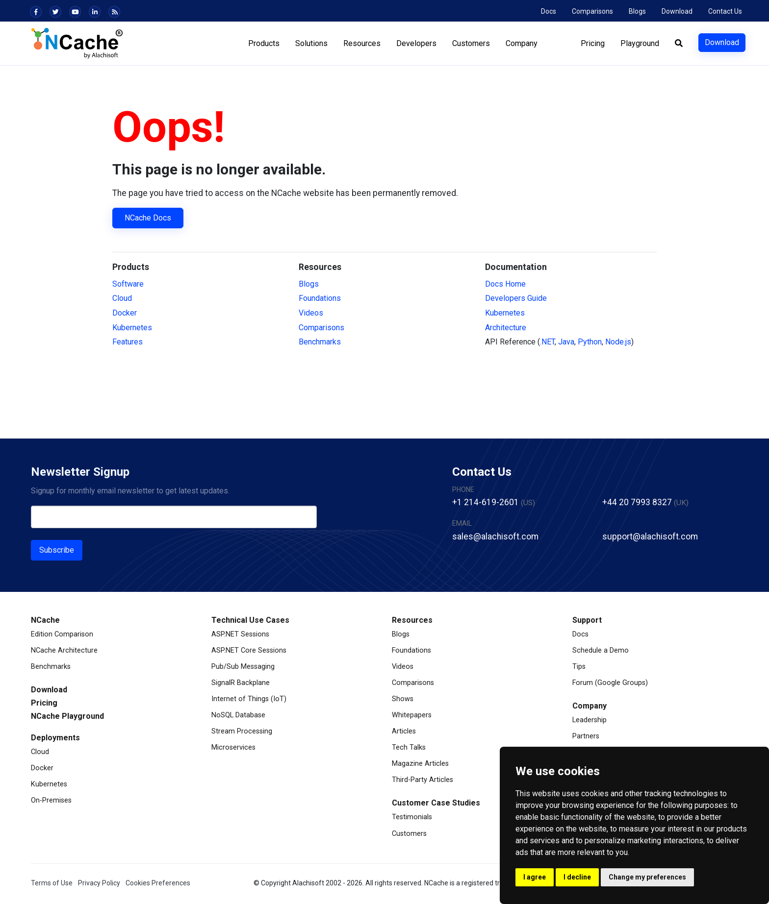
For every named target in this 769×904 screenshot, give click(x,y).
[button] (679, 43)
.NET (547, 341)
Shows (402, 699)
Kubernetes (132, 327)
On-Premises (51, 800)
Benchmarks (320, 341)
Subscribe (56, 550)
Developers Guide (516, 298)
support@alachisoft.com (650, 536)
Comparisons (592, 11)
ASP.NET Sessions (240, 634)
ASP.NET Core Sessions (248, 650)
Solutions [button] (311, 43)
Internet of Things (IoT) (248, 699)
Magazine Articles (420, 763)
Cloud (122, 298)
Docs (548, 11)
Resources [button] (362, 43)
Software (128, 284)
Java (566, 341)
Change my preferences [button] (647, 877)
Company (589, 705)
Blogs (637, 11)
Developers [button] (416, 43)
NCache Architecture (64, 650)
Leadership (589, 720)
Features (127, 341)
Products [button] (264, 43)
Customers (409, 834)
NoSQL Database (238, 715)
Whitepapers (412, 715)
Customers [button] (471, 43)
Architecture (505, 327)
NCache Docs (148, 217)
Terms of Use (52, 883)
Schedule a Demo (600, 650)
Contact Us (725, 11)
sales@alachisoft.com (495, 536)
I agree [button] (534, 877)
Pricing (593, 43)
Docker (124, 313)
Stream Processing (241, 731)
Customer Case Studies (436, 802)
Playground (639, 43)
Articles (404, 731)
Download (677, 11)
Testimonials (412, 817)
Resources (412, 620)
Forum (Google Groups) (610, 683)
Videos (311, 313)
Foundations (320, 298)
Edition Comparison (62, 634)
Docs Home (505, 284)
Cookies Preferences (158, 883)
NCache (45, 620)
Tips (579, 666)
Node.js (618, 341)
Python (590, 341)
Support (587, 620)
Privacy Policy (99, 883)
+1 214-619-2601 (485, 502)
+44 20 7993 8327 (637, 502)
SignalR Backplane (240, 683)
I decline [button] (577, 877)
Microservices (233, 747)
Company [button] (522, 43)
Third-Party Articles (422, 780)
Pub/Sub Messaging (243, 666)
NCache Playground (67, 716)
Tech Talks (409, 747)
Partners (585, 736)
